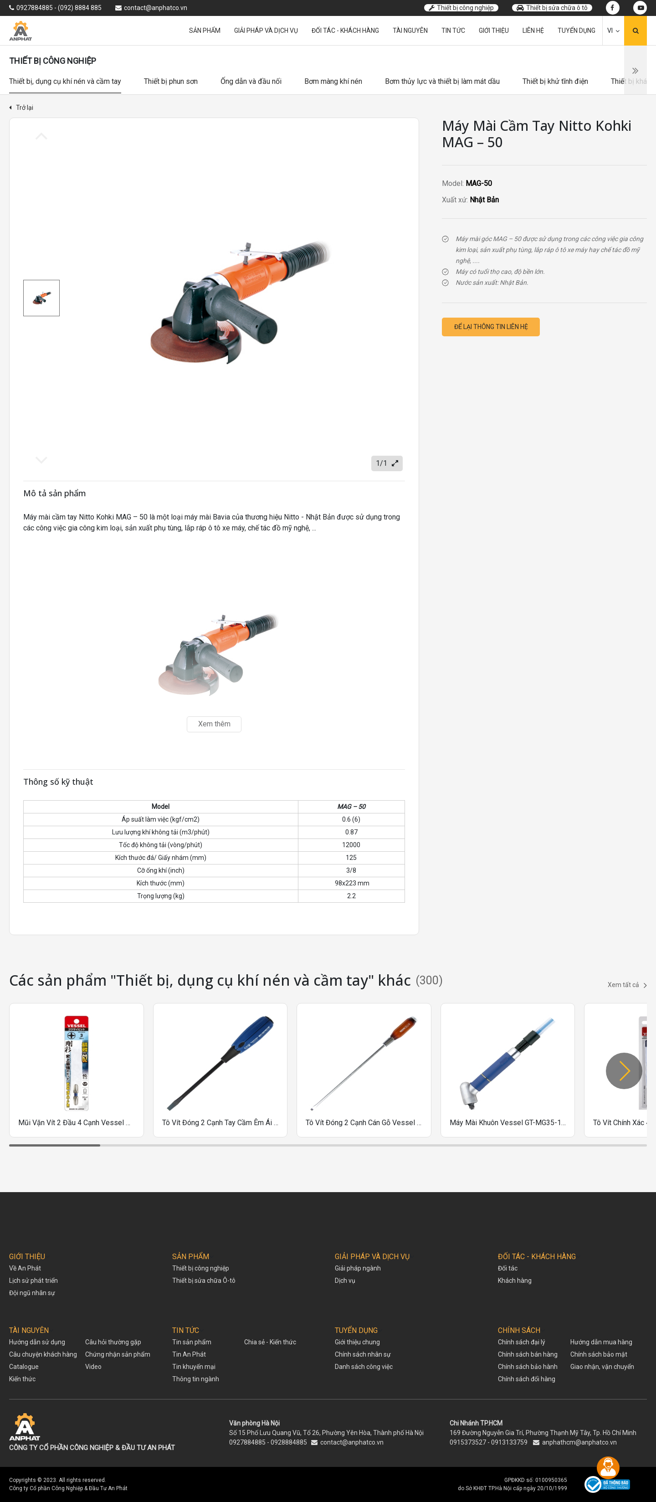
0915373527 (468, 1442)
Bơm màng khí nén (333, 81)
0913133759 (509, 1442)
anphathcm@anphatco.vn (579, 1442)
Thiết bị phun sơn (171, 81)
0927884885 (247, 1442)
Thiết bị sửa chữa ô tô (552, 7)
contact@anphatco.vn (352, 1442)
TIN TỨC (185, 1330)
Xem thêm (214, 724)
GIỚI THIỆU (27, 1256)
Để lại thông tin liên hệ (491, 326)
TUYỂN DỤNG (356, 1330)
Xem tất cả (627, 985)
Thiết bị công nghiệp (461, 7)
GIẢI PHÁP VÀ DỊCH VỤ (372, 1256)
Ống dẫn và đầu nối (251, 81)
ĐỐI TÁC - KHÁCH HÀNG (537, 1256)
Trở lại (21, 107)
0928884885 (289, 1442)
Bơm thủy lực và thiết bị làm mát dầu (442, 81)
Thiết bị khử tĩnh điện (555, 81)
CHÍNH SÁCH (519, 1330)
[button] (624, 1071)
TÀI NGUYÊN (29, 1330)
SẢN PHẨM (190, 1256)
